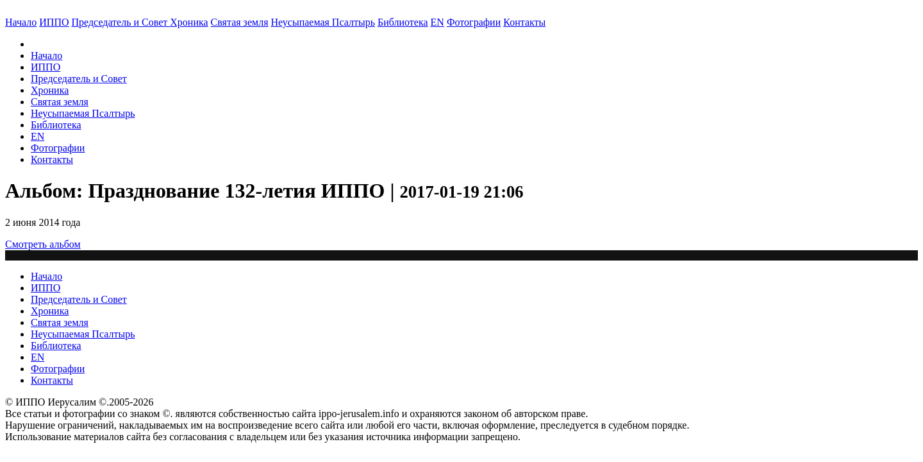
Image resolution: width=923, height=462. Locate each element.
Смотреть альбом (43, 244)
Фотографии (58, 147)
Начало (21, 22)
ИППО (54, 22)
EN (437, 22)
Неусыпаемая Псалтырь (323, 22)
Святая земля (240, 22)
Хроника (189, 22)
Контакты (52, 159)
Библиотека (403, 22)
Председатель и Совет (121, 22)
